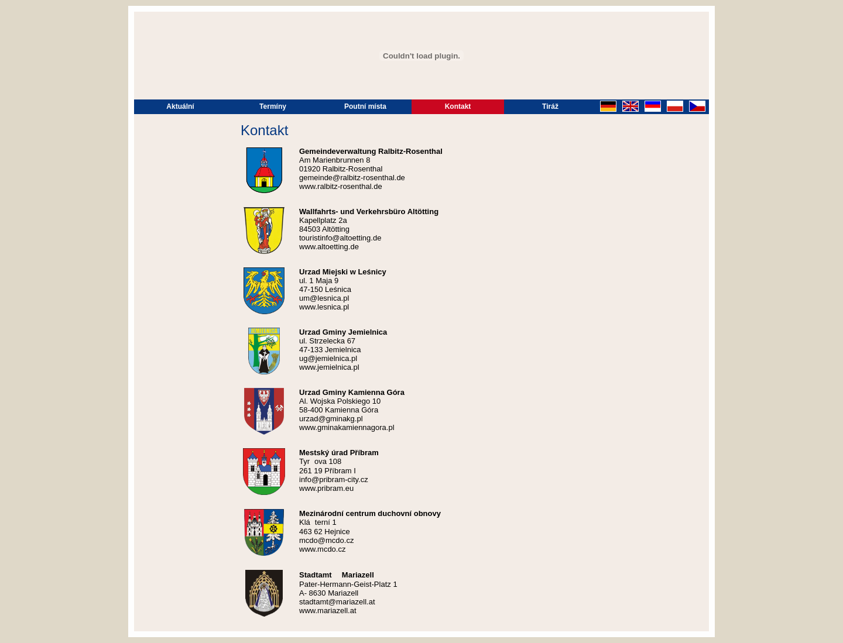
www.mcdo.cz (322, 549)
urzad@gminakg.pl (331, 418)
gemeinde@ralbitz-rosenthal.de (352, 177)
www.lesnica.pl (324, 306)
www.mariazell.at (328, 610)
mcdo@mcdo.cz (326, 540)
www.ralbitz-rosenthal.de (340, 186)
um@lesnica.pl (324, 298)
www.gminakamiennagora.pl (347, 427)
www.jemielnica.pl (329, 367)
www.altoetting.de (329, 246)
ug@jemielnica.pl (328, 358)
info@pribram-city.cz (333, 479)
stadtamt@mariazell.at (337, 601)
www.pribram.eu (326, 488)
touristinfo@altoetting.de (340, 237)
